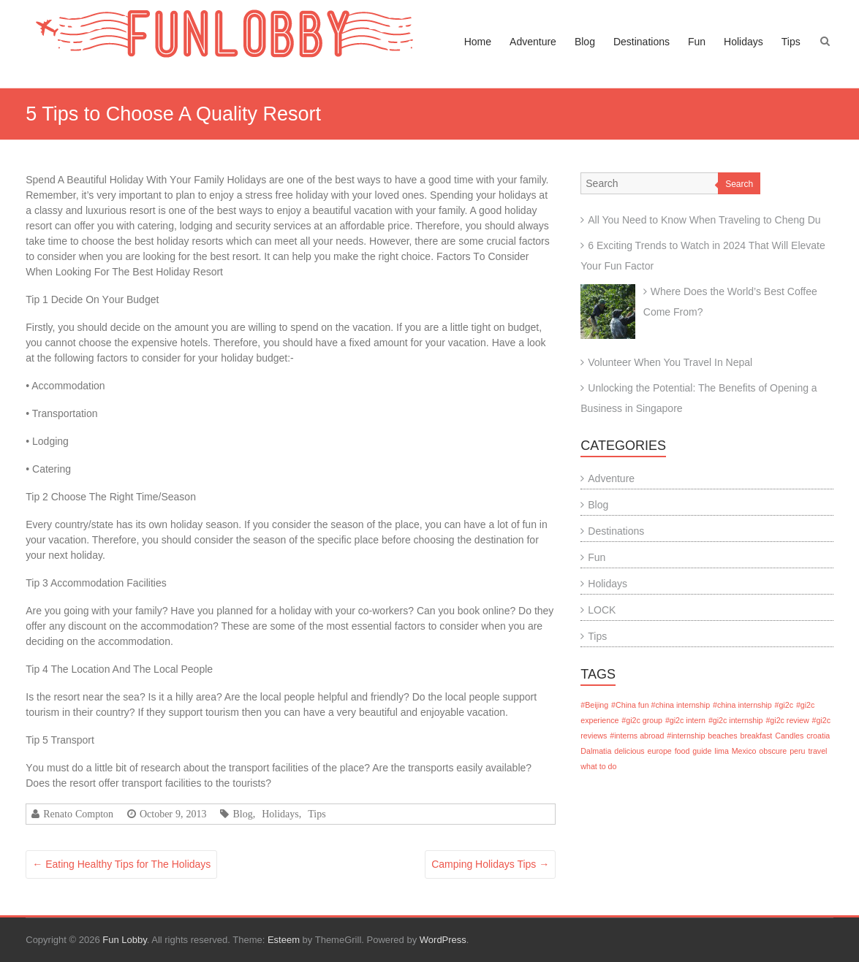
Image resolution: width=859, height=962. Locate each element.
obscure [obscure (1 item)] (773, 751)
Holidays (743, 41)
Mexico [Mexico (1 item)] (744, 751)
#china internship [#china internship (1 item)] (742, 704)
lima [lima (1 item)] (721, 751)
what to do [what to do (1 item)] (598, 766)
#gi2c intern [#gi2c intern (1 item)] (685, 720)
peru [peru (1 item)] (797, 751)
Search (739, 184)
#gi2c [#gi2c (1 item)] (784, 704)
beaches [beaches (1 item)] (722, 735)
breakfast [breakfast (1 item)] (756, 735)
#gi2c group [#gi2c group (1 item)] (641, 720)
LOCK (602, 610)
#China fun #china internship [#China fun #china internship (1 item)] (660, 704)
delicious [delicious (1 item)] (629, 751)
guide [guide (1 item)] (701, 751)
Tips (791, 41)
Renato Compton (78, 814)
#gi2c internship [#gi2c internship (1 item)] (735, 720)
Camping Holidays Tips (490, 864)
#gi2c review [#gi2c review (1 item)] (787, 720)
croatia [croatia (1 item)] (818, 735)
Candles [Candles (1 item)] (789, 735)
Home (477, 41)
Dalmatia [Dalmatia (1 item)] (595, 751)
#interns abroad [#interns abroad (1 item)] (637, 735)
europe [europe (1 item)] (660, 751)
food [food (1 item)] (682, 751)
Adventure (533, 41)
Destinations (641, 41)
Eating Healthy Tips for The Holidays (121, 864)
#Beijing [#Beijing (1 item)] (594, 704)
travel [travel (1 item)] (817, 751)
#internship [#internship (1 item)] (686, 735)
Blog (585, 41)
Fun (696, 41)
